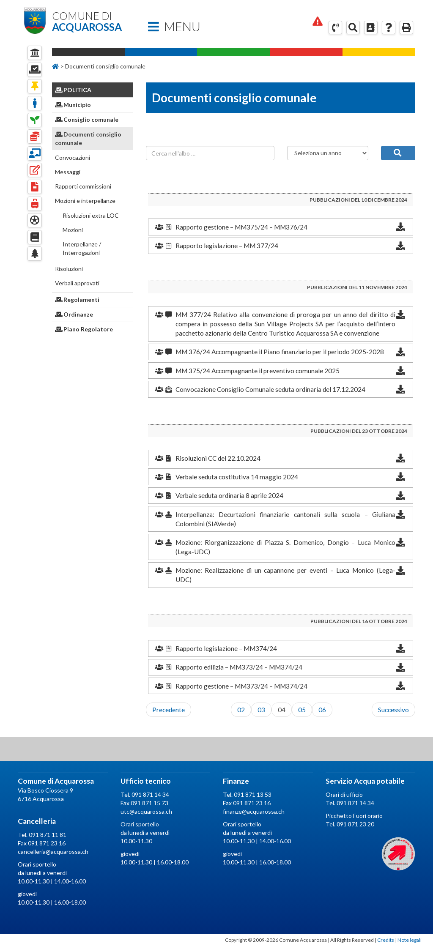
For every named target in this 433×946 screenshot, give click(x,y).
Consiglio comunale (87, 119)
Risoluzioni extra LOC (91, 215)
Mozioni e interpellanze (85, 200)
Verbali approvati (77, 283)
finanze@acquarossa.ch (254, 811)
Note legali (409, 940)
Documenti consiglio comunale (88, 138)
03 (261, 710)
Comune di (92, 21)
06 (322, 710)
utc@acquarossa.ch (146, 811)
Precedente (168, 710)
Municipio (73, 104)
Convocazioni (72, 157)
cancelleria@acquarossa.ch (53, 851)
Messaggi (67, 171)
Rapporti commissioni (83, 186)
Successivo (393, 710)
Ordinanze (74, 314)
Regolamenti (77, 299)
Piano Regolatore (84, 329)
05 (302, 710)
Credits (385, 940)
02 (241, 710)
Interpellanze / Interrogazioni (82, 248)
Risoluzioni (69, 268)
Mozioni (73, 229)
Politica (73, 89)
